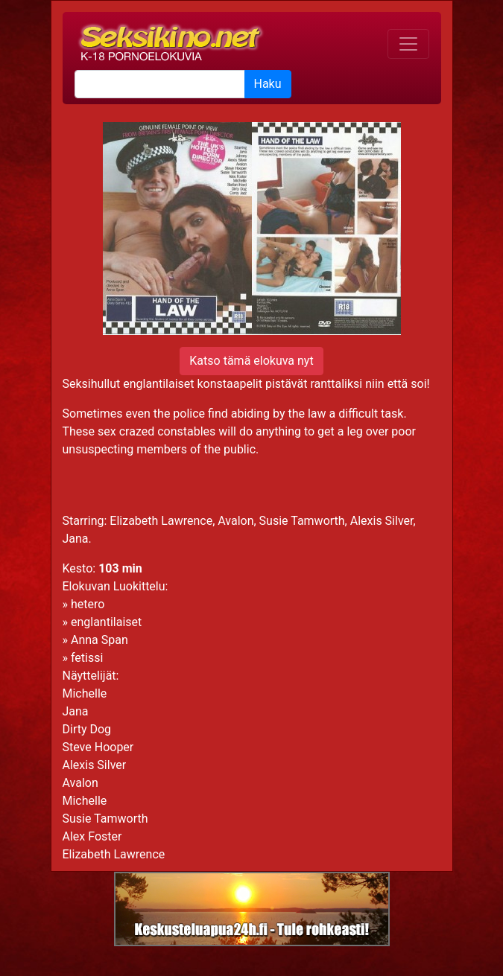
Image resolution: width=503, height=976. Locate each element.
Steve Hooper (98, 747)
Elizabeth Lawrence (114, 854)
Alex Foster (92, 836)
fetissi (87, 658)
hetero (87, 604)
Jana (76, 711)
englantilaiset (106, 622)
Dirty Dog (87, 729)
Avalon (80, 783)
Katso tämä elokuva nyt (251, 361)
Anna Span (99, 640)
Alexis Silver (95, 765)
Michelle (85, 693)
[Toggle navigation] (408, 44)
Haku (268, 84)
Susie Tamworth (105, 818)
